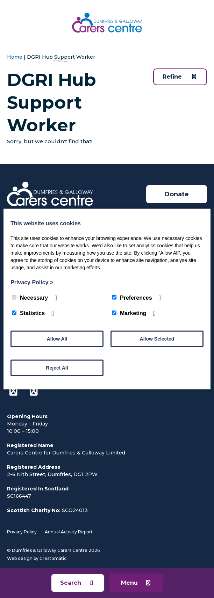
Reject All (57, 368)
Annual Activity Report (69, 531)
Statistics (28, 313)
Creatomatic (53, 558)
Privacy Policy (22, 531)
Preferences (132, 298)
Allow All (57, 339)
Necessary (30, 298)
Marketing (129, 313)
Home (14, 57)
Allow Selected (157, 339)
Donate (176, 194)
